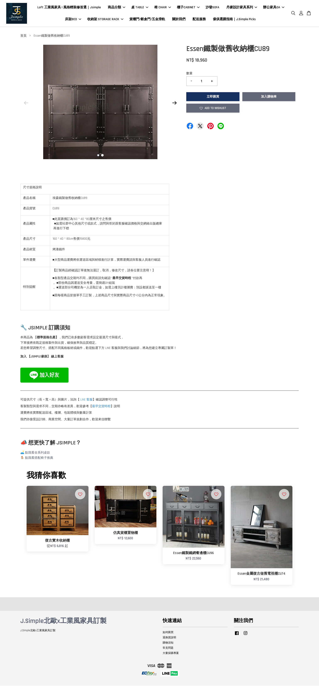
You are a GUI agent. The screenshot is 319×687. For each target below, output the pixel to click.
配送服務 (199, 20)
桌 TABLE (139, 8)
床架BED (73, 20)
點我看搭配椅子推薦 (39, 459)
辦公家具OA (273, 8)
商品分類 (116, 8)
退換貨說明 (169, 638)
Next (174, 104)
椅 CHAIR (162, 8)
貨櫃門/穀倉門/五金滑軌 (147, 20)
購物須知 (168, 644)
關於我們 (178, 20)
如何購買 (168, 633)
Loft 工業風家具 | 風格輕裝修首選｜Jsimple (69, 8)
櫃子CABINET (188, 8)
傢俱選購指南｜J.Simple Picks (234, 20)
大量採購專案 (171, 654)
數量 (189, 75)
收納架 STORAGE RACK (105, 20)
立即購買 (213, 98)
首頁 (23, 37)
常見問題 (168, 649)
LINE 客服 (86, 401)
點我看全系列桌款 (37, 454)
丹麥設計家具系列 (241, 8)
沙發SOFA (212, 8)
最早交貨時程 (101, 407)
